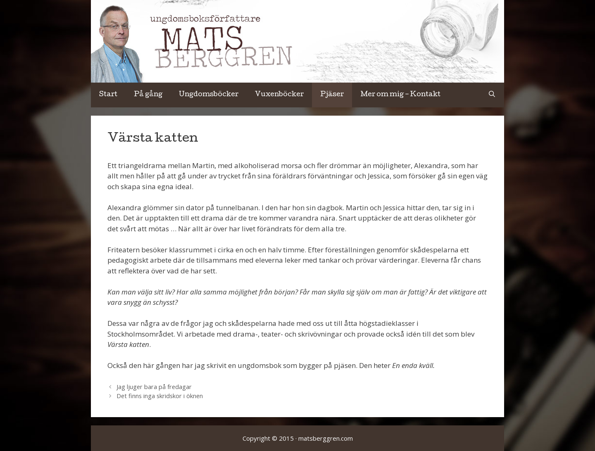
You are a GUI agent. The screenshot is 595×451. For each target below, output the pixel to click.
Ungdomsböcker (208, 94)
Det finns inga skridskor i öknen (160, 396)
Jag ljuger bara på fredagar (154, 387)
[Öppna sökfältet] (492, 95)
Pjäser (332, 94)
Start (108, 94)
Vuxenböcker (279, 94)
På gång (148, 94)
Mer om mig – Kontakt (400, 94)
